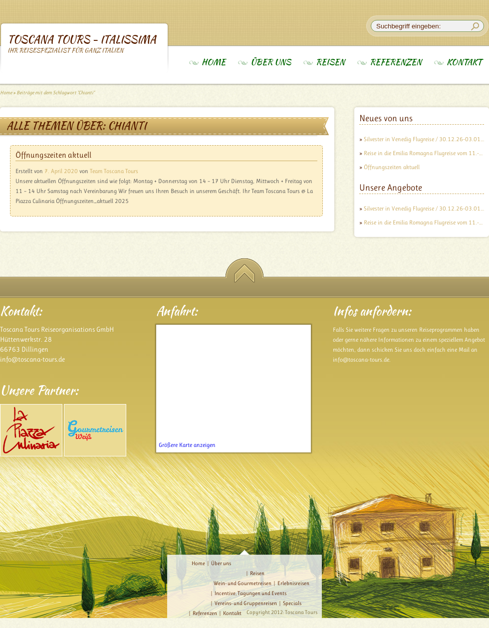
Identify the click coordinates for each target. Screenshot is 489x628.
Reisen (330, 62)
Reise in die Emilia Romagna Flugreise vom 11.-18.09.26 (424, 153)
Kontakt (464, 62)
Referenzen (396, 62)
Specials (292, 603)
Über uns (270, 62)
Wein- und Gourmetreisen (242, 583)
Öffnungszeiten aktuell (53, 155)
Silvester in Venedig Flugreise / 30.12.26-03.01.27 (424, 139)
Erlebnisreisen (293, 583)
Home (214, 62)
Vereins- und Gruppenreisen (246, 603)
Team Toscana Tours (114, 171)
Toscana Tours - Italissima (84, 43)
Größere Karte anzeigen (187, 444)
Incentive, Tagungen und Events (250, 593)
